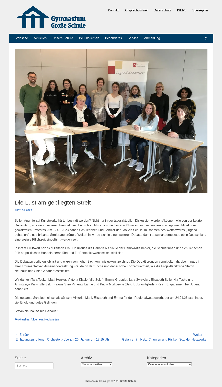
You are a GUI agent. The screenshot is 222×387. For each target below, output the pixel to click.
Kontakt (113, 10)
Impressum (91, 381)
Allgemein (37, 319)
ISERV (182, 10)
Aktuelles (40, 38)
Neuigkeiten (51, 319)
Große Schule (128, 381)
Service (133, 38)
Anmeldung (152, 38)
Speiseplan (200, 10)
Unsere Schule (63, 38)
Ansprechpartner (136, 10)
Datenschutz (162, 10)
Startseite (21, 38)
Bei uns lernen (89, 38)
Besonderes (113, 38)
